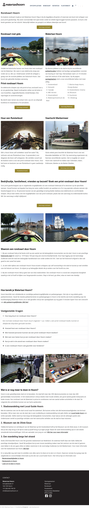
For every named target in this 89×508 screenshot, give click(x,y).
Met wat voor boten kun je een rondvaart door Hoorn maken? (28, 337)
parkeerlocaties (50, 71)
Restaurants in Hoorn (9, 461)
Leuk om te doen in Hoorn (11, 464)
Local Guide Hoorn (77, 413)
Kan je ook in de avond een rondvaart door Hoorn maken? (27, 341)
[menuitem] (78, 5)
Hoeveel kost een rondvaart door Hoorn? (20, 328)
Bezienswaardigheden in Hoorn (13, 458)
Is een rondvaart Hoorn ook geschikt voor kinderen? (24, 346)
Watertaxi (47, 484)
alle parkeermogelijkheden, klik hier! (16, 302)
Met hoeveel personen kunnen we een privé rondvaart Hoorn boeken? (31, 333)
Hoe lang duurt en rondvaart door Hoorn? (20, 316)
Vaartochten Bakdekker (52, 491)
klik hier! (26, 449)
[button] (44, 316)
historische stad (6, 256)
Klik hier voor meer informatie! (57, 432)
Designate (25, 507)
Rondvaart (47, 486)
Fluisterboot (48, 488)
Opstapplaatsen (49, 481)
